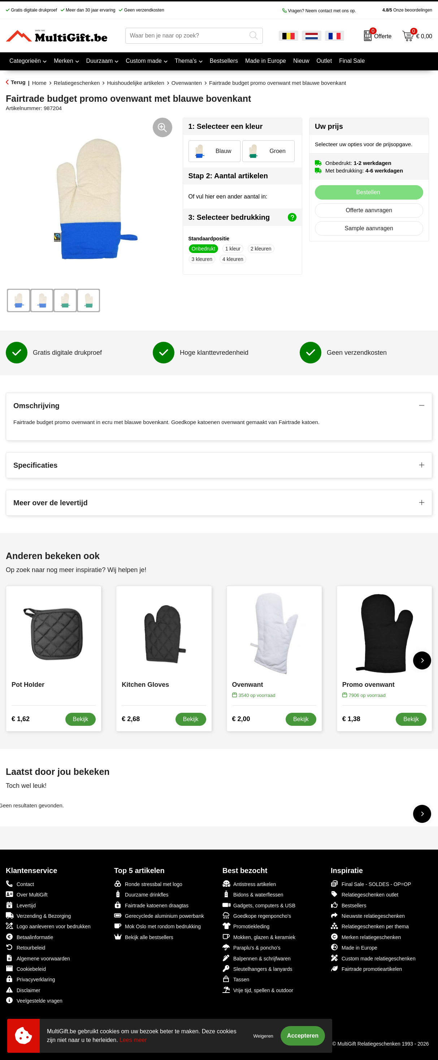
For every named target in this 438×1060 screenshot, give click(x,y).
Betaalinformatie (29, 936)
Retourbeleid (25, 947)
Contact (20, 884)
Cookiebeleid (26, 968)
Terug (18, 82)
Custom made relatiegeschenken (373, 958)
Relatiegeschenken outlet (364, 894)
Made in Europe (354, 947)
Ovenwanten (187, 83)
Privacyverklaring (30, 979)
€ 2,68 (131, 719)
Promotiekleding (245, 925)
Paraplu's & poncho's (251, 947)
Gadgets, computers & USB (258, 905)
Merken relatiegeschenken (366, 936)
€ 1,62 (21, 719)
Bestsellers (348, 905)
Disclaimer (23, 989)
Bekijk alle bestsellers (143, 936)
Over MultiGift (27, 894)
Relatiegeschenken (77, 83)
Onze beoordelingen (396, 10)
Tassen (235, 979)
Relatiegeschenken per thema (370, 925)
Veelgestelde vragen (34, 1000)
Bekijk (80, 719)
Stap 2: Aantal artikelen (228, 176)
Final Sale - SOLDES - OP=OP (371, 883)
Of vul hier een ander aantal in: (228, 196)
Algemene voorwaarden (38, 958)
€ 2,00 (241, 719)
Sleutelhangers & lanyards (257, 968)
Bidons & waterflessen (252, 894)
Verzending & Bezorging (38, 915)
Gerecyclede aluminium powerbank (159, 915)
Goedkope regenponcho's (256, 915)
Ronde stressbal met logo (148, 883)
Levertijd (21, 905)
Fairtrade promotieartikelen (366, 968)
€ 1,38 (351, 719)
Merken (63, 61)
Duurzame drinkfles (141, 894)
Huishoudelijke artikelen (135, 83)
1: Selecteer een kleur (225, 126)
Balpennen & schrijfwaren (256, 958)
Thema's (186, 61)
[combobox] (186, 36)
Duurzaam (99, 61)
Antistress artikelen (249, 883)
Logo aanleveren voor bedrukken (48, 925)
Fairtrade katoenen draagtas (151, 905)
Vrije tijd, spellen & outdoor (257, 989)
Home (39, 83)
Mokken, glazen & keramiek (258, 936)
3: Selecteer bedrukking (242, 217)
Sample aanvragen (369, 228)
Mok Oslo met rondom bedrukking (157, 925)
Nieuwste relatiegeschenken (368, 915)
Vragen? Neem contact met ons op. (319, 10)
